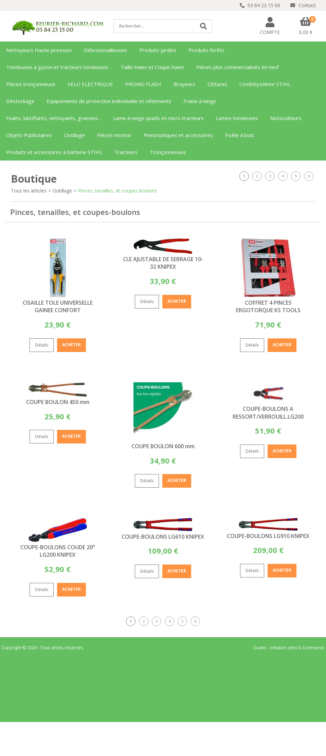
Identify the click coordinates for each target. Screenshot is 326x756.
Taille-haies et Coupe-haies (152, 67)
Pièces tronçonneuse (30, 84)
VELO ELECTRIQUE (90, 84)
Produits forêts (206, 50)
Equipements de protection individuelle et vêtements (109, 101)
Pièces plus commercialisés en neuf (237, 67)
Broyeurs (184, 84)
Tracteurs (126, 152)
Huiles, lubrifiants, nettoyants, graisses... (53, 118)
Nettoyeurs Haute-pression (39, 50)
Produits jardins (157, 50)
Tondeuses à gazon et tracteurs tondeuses (57, 67)
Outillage (74, 135)
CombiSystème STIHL (265, 84)
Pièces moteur (114, 135)
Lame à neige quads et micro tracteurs (158, 118)
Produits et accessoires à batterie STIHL (54, 152)
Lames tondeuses (237, 118)
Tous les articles (29, 190)
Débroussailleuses (105, 50)
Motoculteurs (286, 118)
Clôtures (217, 84)
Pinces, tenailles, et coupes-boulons (117, 190)
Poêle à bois (239, 135)
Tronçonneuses (168, 152)
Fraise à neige (199, 101)
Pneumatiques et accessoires (178, 135)
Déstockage (20, 101)
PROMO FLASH (143, 84)
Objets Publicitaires (29, 135)
